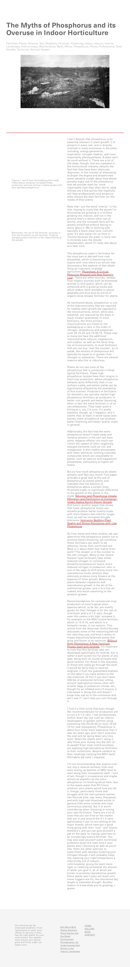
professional (107, 46)
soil (42, 43)
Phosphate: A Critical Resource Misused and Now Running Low (90, 274)
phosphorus (81, 46)
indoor (89, 43)
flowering (77, 43)
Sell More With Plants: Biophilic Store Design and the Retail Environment (69, 933)
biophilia (51, 43)
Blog (104, 4)
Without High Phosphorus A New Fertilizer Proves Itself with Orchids (92, 643)
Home (49, 4)
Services (67, 4)
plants (23, 43)
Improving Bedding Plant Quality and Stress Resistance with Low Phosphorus (92, 523)
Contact (121, 4)
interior (98, 43)
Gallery (87, 4)
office (68, 46)
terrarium (23, 49)
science (33, 43)
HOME (88, 926)
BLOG (88, 932)
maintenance (47, 46)
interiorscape (29, 46)
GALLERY (90, 929)
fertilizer (12, 43)
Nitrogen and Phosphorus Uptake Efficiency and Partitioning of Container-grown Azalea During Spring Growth (92, 499)
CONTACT (90, 935)
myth (60, 46)
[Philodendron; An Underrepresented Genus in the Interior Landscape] (54, 945)
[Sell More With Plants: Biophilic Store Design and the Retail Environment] (54, 930)
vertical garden (40, 49)
